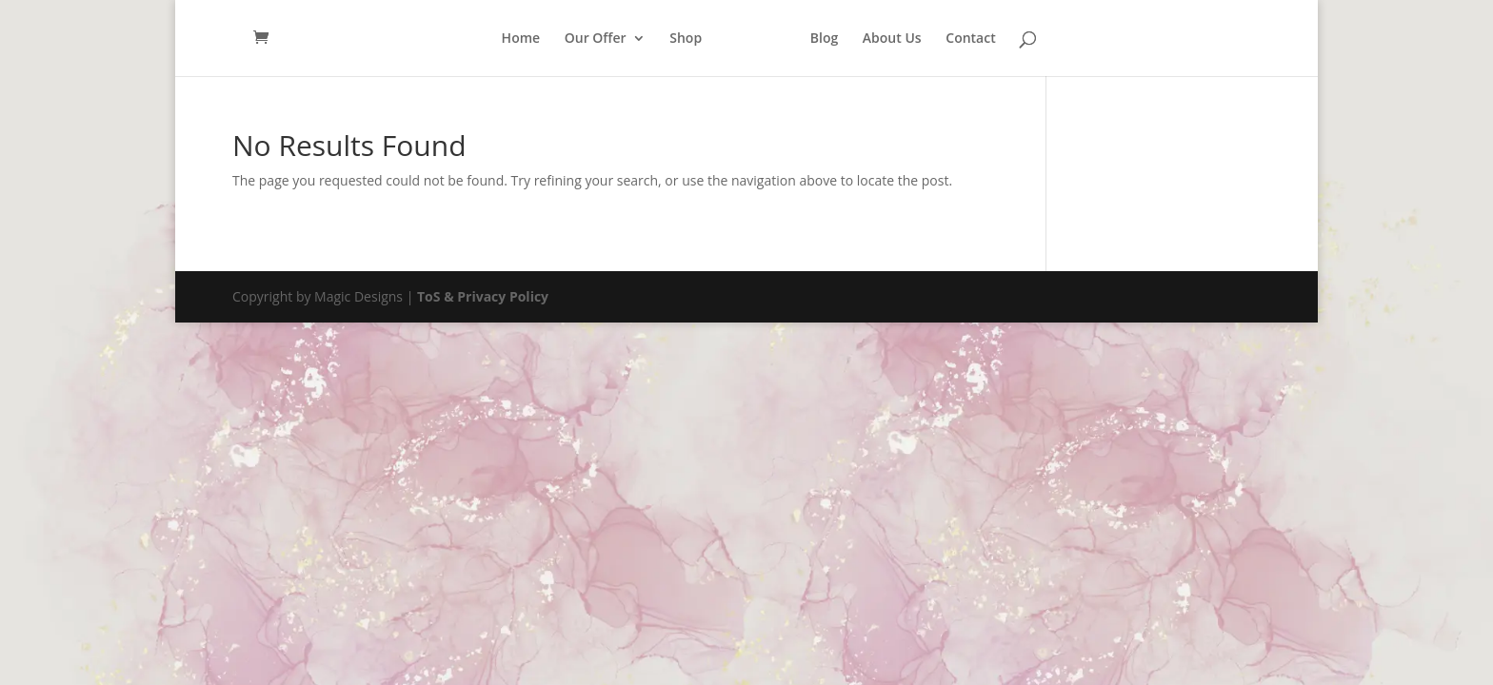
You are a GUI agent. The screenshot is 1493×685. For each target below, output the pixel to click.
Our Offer (596, 39)
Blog (824, 39)
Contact (970, 39)
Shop (685, 39)
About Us (892, 39)
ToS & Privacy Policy (482, 296)
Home (521, 39)
